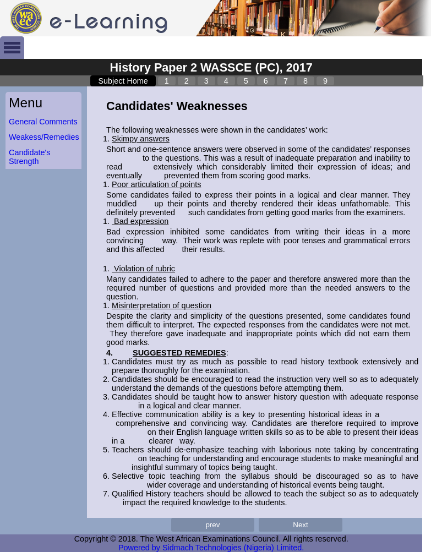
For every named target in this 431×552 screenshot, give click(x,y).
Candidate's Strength (30, 157)
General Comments (43, 121)
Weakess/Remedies (44, 137)
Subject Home (123, 80)
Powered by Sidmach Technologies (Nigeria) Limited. (211, 547)
